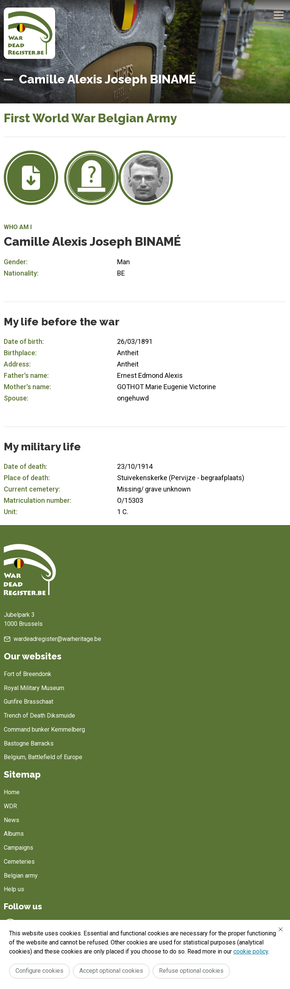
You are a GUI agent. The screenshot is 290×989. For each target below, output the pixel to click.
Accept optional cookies (111, 970)
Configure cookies (39, 970)
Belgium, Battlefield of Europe (43, 757)
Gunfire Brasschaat (28, 701)
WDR (10, 806)
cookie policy (250, 951)
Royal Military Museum (34, 688)
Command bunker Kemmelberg (44, 729)
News (11, 820)
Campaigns (18, 847)
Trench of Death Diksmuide (39, 715)
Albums (14, 833)
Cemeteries (19, 861)
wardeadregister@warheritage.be (57, 638)
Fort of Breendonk (27, 674)
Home (12, 792)
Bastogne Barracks (29, 743)
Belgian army (21, 875)
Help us (14, 889)
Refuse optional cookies (191, 970)
